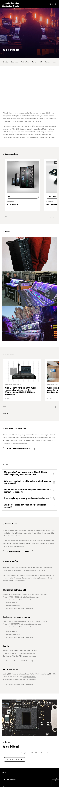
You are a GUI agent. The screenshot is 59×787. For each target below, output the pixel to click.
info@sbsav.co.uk (29, 677)
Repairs (47, 62)
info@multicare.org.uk (30, 597)
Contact (54, 62)
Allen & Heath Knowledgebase (18, 449)
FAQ (41, 62)
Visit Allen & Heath (14, 759)
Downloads (14, 62)
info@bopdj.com (29, 653)
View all (5, 414)
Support (34, 62)
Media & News (25, 62)
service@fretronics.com (32, 624)
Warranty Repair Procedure (18, 552)
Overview (5, 62)
